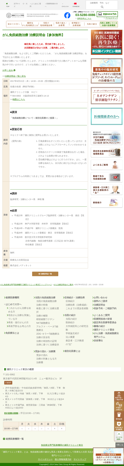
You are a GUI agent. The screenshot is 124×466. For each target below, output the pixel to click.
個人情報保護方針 (63, 459)
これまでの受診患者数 (77, 308)
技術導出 (98, 340)
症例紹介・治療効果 (74, 297)
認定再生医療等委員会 (104, 322)
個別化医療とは (71, 351)
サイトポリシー (45, 459)
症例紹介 (70, 301)
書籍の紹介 (99, 326)
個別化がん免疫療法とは (30, 24)
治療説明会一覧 (45, 274)
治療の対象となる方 (46, 358)
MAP (8, 382)
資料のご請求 (100, 301)
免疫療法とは (11, 333)
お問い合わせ (100, 297)
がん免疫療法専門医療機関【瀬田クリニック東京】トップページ (26, 285)
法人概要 (70, 337)
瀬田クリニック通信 (103, 329)
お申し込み (8, 70)
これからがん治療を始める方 (19, 310)
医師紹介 (70, 322)
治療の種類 (42, 315)
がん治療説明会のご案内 (63, 285)
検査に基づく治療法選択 (47, 310)
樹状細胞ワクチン (45, 319)
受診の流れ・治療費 (44, 351)
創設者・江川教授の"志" (75, 342)
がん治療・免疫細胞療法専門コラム (106, 335)
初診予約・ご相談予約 (104, 308)
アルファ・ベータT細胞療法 (47, 328)
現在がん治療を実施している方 (19, 317)
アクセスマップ (111, 18)
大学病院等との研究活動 (77, 328)
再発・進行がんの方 (18, 322)
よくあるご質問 (101, 315)
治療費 (39, 362)
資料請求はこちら (84, 18)
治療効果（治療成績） (77, 304)
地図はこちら (18, 99)
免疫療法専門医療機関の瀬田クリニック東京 (62, 445)
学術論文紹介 (72, 333)
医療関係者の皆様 (102, 319)
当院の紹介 (69, 315)
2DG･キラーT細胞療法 (47, 333)
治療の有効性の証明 (46, 341)
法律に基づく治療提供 (47, 344)
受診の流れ (42, 355)
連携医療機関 (11, 297)
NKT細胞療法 (43, 323)
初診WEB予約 (107, 14)
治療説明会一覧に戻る (15, 76)
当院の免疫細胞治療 (44, 297)
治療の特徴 (42, 304)
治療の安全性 (43, 337)
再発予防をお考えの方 (19, 326)
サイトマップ (80, 459)
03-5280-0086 (83, 15)
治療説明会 (99, 305)
